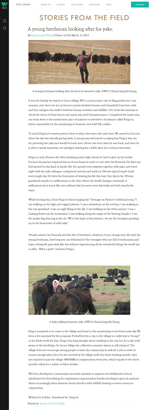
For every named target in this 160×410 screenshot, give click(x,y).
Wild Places (77, 4)
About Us (45, 4)
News (108, 4)
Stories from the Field (52, 403)
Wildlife (61, 4)
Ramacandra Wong (42, 35)
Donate (140, 4)
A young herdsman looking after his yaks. (70, 29)
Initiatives (94, 4)
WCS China (23, 4)
